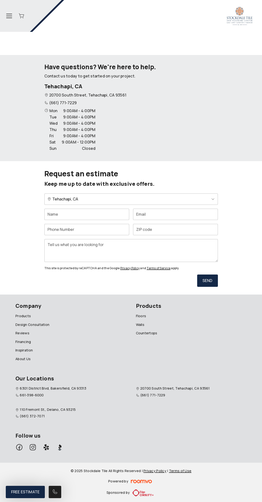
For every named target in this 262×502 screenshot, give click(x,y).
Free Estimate (25, 492)
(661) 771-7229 (63, 102)
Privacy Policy (130, 268)
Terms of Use (180, 470)
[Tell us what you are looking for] (131, 250)
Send (207, 280)
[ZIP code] (175, 229)
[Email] (175, 214)
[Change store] (131, 199)
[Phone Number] (86, 229)
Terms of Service (158, 268)
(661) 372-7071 (32, 416)
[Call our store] (55, 492)
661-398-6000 (32, 395)
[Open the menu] (9, 16)
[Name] (86, 214)
